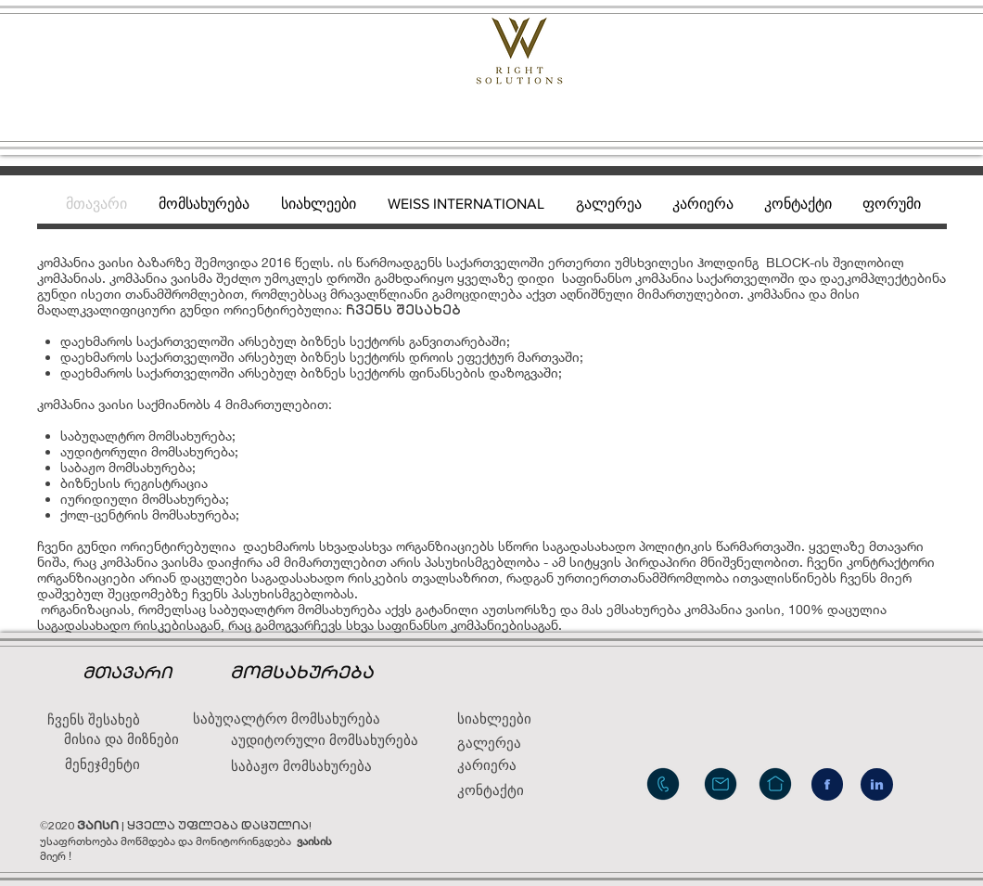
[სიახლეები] (501, 718)
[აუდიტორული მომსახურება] (324, 740)
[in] (877, 784)
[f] (827, 784)
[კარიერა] (501, 765)
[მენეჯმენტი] (102, 764)
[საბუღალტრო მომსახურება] (286, 718)
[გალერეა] (510, 742)
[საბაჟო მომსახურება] (335, 766)
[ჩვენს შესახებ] (93, 719)
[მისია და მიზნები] (121, 739)
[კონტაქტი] (505, 790)
